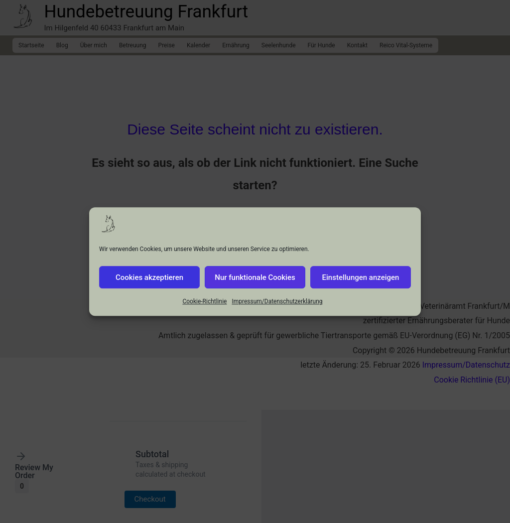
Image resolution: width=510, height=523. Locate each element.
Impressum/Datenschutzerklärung (277, 306)
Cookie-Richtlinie (204, 306)
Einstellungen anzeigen (360, 282)
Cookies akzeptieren (149, 282)
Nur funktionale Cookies (255, 282)
